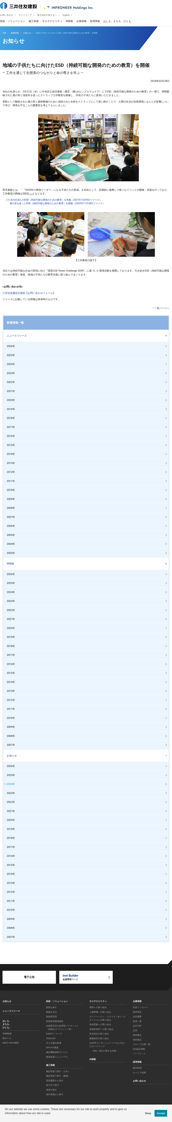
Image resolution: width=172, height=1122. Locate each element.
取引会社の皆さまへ (49, 15)
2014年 (11, 454)
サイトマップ (27, 15)
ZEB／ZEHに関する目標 (104, 1051)
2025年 (11, 355)
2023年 (11, 373)
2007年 (11, 517)
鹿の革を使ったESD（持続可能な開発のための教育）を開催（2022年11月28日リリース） (57, 203)
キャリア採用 (139, 1072)
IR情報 (71, 21)
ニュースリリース (17, 335)
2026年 (11, 346)
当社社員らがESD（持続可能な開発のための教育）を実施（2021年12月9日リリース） (56, 199)
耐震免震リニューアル (57, 1057)
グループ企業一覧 (141, 1044)
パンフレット (139, 1053)
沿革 (135, 1030)
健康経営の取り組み (99, 1038)
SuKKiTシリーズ (54, 1033)
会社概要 (137, 1016)
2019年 (11, 409)
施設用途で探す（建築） (58, 1076)
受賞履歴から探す (54, 1080)
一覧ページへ (161, 308)
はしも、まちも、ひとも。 (121, 21)
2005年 (11, 535)
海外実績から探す (54, 1094)
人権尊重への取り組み (100, 1012)
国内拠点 (137, 1035)
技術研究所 (51, 1016)
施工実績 (36, 21)
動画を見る (51, 1012)
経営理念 (137, 1012)
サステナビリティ (55, 21)
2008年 (11, 507)
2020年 (11, 400)
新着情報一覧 (15, 322)
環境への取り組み (98, 1007)
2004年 (11, 543)
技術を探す (51, 1007)
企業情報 (84, 21)
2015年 (11, 445)
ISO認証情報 (139, 1049)
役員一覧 (137, 1021)
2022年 (11, 382)
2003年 (11, 553)
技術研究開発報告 (54, 1021)
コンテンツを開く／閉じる (166, 336)
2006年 (11, 525)
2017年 (11, 427)
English (68, 15)
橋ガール (7, 1038)
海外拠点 (137, 1039)
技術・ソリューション (15, 21)
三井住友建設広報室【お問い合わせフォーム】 (29, 293)
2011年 (11, 481)
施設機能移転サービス (57, 1052)
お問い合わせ (9, 15)
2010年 (11, 490)
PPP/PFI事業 (52, 1047)
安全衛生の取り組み (99, 1033)
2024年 (11, 364)
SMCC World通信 (11, 1043)
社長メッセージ (140, 1007)
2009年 (11, 499)
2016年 (11, 436)
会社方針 (137, 1026)
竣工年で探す (52, 1085)
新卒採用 (137, 1068)
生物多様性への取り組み (101, 1029)
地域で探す (51, 1090)
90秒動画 (7, 1033)
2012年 (11, 472)
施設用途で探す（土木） (58, 1071)
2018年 (11, 418)
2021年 (11, 391)
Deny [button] (148, 1113)
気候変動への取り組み (100, 1024)
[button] (5, 1117)
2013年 (11, 463)
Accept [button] (161, 1113)
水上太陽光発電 (53, 1043)
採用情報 (97, 21)
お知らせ (12, 755)
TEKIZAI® (51, 1038)
